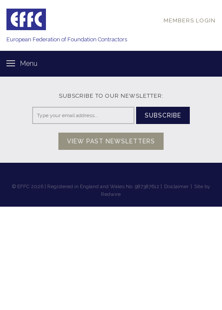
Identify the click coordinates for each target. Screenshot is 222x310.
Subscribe (163, 115)
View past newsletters (111, 141)
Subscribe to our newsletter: (111, 96)
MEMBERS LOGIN (190, 20)
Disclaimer (176, 186)
